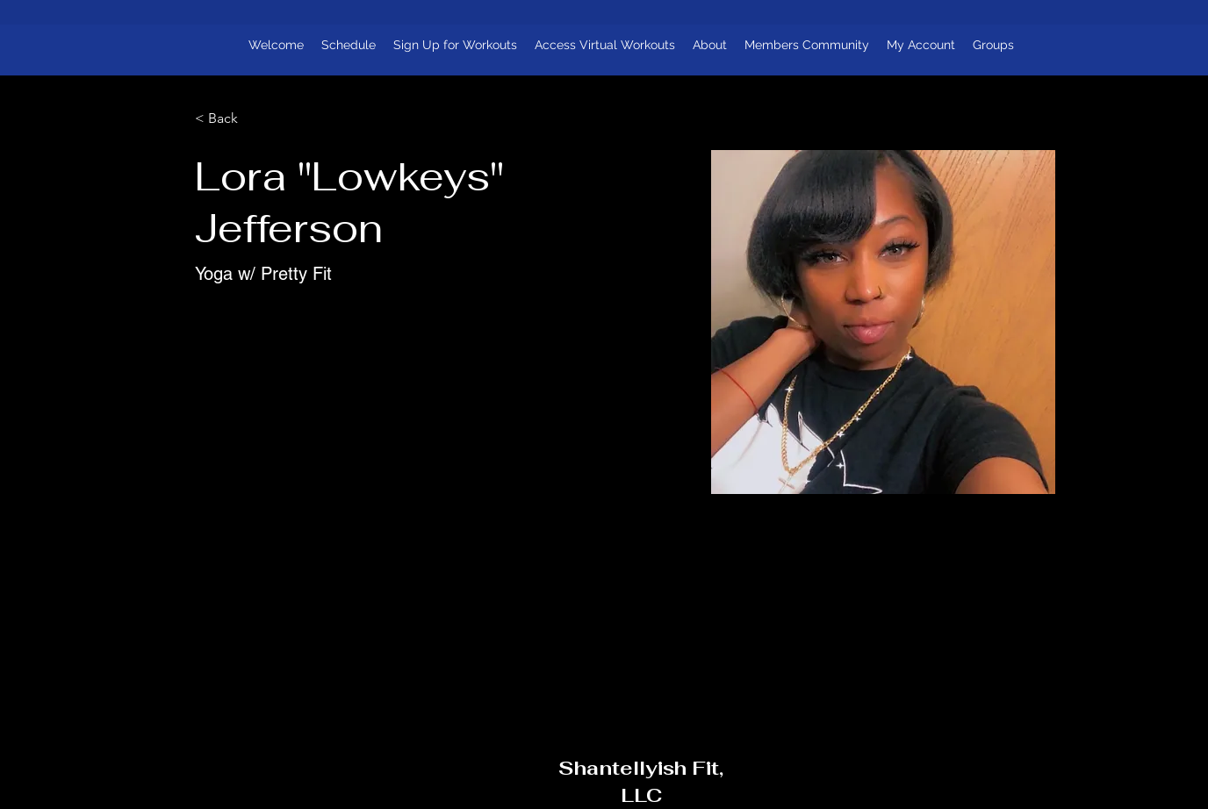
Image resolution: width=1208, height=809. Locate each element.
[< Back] (229, 119)
